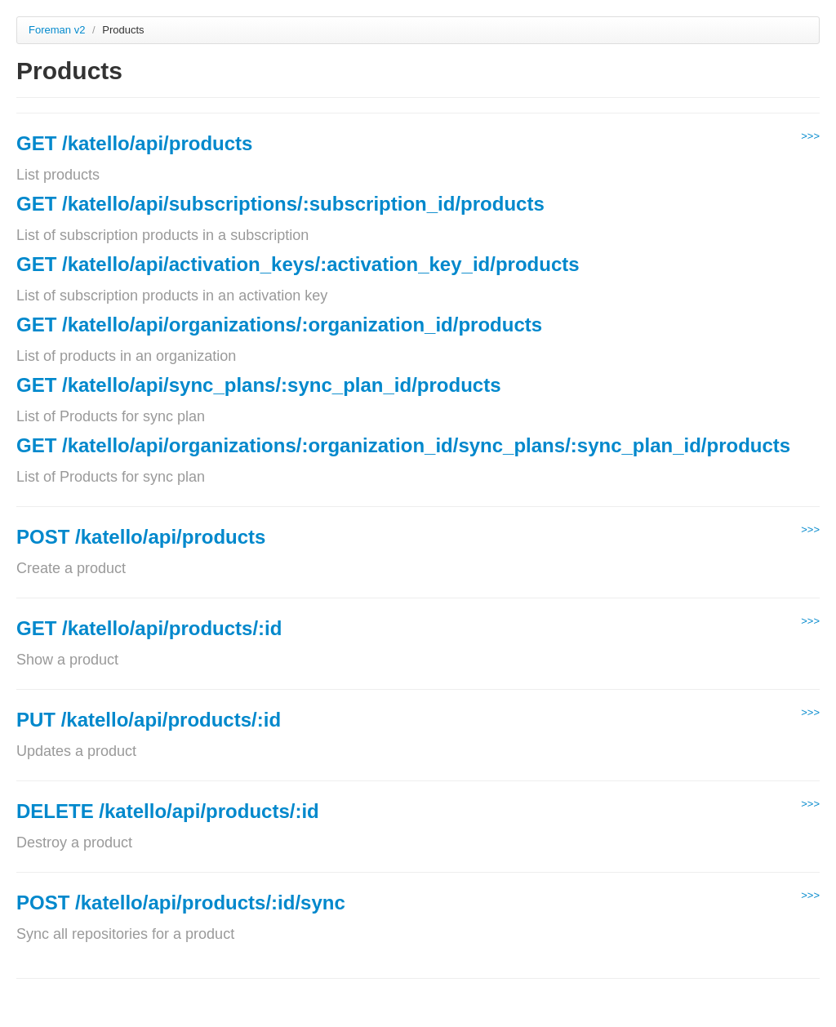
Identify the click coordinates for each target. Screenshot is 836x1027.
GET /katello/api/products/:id (149, 628)
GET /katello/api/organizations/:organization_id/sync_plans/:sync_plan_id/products (403, 445)
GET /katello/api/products (134, 143)
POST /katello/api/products (140, 537)
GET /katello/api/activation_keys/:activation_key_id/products (298, 264)
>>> (810, 136)
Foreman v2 (57, 30)
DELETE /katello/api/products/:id (167, 811)
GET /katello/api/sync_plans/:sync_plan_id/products (258, 385)
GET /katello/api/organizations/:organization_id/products (279, 324)
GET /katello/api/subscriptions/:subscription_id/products (280, 204)
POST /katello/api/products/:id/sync (180, 902)
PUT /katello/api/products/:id (148, 720)
